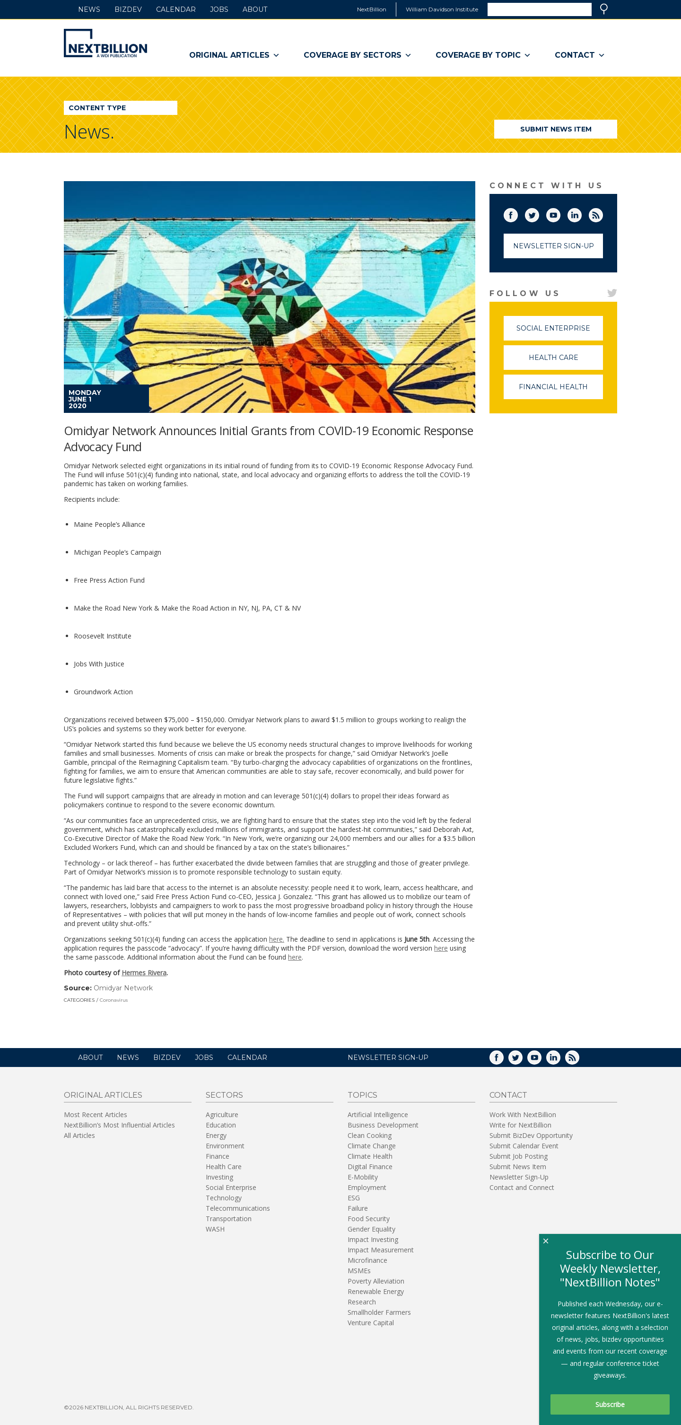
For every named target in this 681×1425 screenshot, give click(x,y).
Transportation (229, 1218)
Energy (216, 1135)
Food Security (369, 1218)
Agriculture (222, 1114)
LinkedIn (581, 213)
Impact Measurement (381, 1249)
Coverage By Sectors (358, 55)
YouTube (559, 213)
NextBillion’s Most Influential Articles (119, 1124)
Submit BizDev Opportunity (531, 1135)
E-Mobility (363, 1176)
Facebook (517, 213)
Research (362, 1301)
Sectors (224, 1095)
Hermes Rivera (144, 972)
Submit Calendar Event (524, 1145)
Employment (367, 1187)
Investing (219, 1176)
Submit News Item (556, 129)
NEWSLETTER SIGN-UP (388, 1057)
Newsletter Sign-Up (553, 246)
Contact (580, 55)
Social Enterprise (559, 332)
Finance (217, 1156)
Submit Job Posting (518, 1156)
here (441, 948)
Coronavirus (114, 1000)
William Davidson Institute (442, 9)
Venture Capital (371, 1322)
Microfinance (367, 1260)
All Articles (79, 1135)
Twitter (538, 213)
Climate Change (372, 1145)
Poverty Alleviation (376, 1280)
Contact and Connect (521, 1187)
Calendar (176, 9)
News (89, 9)
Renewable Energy (376, 1291)
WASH (215, 1228)
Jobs (219, 9)
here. (276, 939)
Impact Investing (373, 1239)
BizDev (128, 9)
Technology (224, 1197)
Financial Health (561, 391)
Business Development (383, 1124)
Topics (362, 1095)
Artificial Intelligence (378, 1114)
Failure (358, 1208)
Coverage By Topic (483, 55)
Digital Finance (370, 1166)
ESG (354, 1197)
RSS (602, 213)
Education (221, 1124)
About (255, 9)
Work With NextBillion (522, 1114)
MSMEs (359, 1270)
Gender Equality (371, 1228)
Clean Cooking (370, 1135)
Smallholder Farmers (379, 1312)
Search (604, 9)
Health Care (566, 361)
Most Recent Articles (95, 1114)
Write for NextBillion (520, 1124)
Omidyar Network (123, 988)
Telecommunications (238, 1208)
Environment (225, 1145)
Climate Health (370, 1156)
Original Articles (234, 55)
